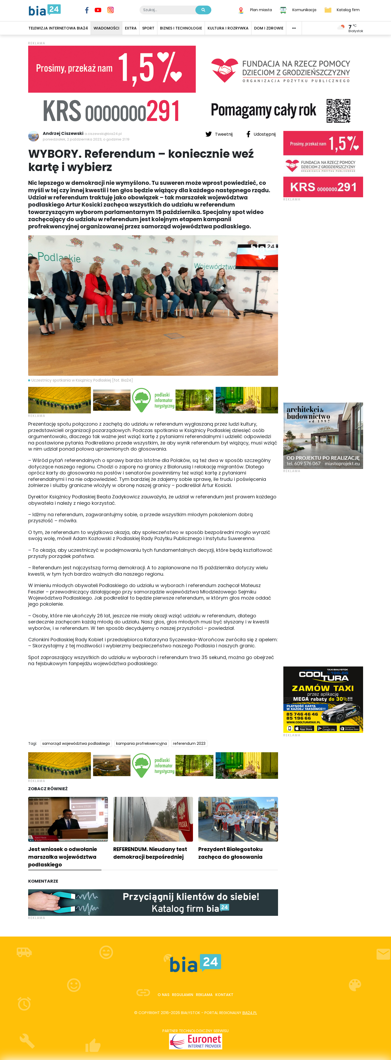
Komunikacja (304, 9)
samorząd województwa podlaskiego (76, 743)
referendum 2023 (189, 743)
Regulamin (182, 994)
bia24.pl (249, 1012)
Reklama (204, 994)
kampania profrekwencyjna (141, 743)
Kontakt (224, 994)
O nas (163, 994)
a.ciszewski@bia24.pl (103, 133)
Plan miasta (261, 9)
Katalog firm (348, 9)
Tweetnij (219, 134)
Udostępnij (261, 134)
